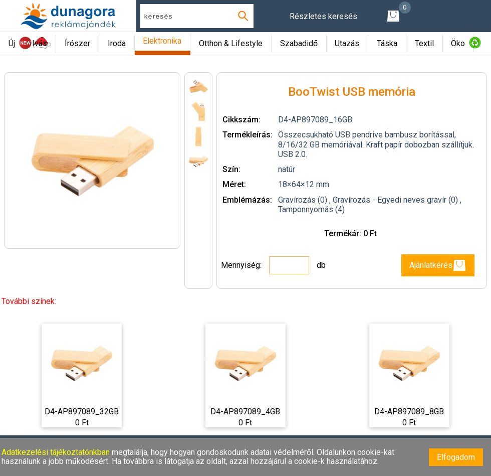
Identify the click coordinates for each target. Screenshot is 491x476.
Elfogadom (456, 457)
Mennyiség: (242, 265)
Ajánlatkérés (437, 265)
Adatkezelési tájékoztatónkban (57, 452)
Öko (458, 43)
